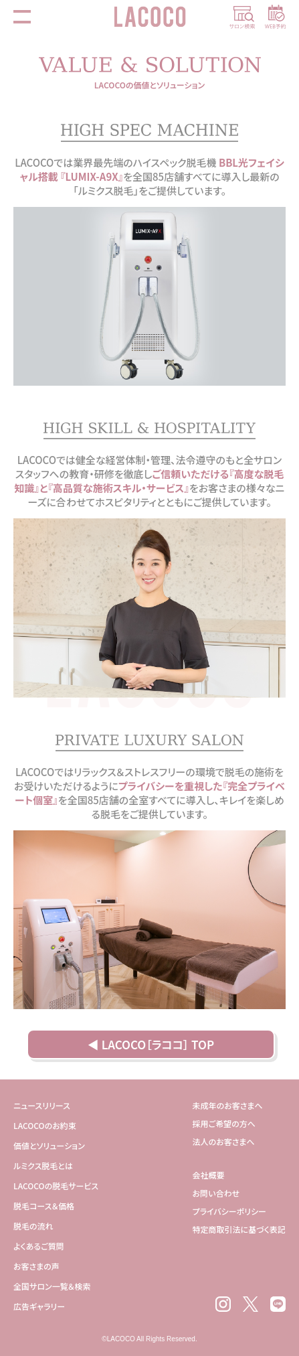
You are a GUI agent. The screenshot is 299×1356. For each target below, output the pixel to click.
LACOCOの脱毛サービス (55, 1185)
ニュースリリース (41, 1105)
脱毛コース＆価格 (43, 1205)
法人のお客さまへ (224, 1141)
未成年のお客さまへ (228, 1105)
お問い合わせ (216, 1193)
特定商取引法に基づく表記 (239, 1229)
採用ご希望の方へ (224, 1123)
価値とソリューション (49, 1145)
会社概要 (209, 1175)
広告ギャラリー (39, 1306)
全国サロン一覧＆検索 (52, 1286)
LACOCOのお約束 (44, 1125)
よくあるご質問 (38, 1246)
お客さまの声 (36, 1266)
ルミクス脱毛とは (43, 1165)
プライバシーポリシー (229, 1211)
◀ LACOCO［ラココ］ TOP (151, 1044)
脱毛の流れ (33, 1225)
